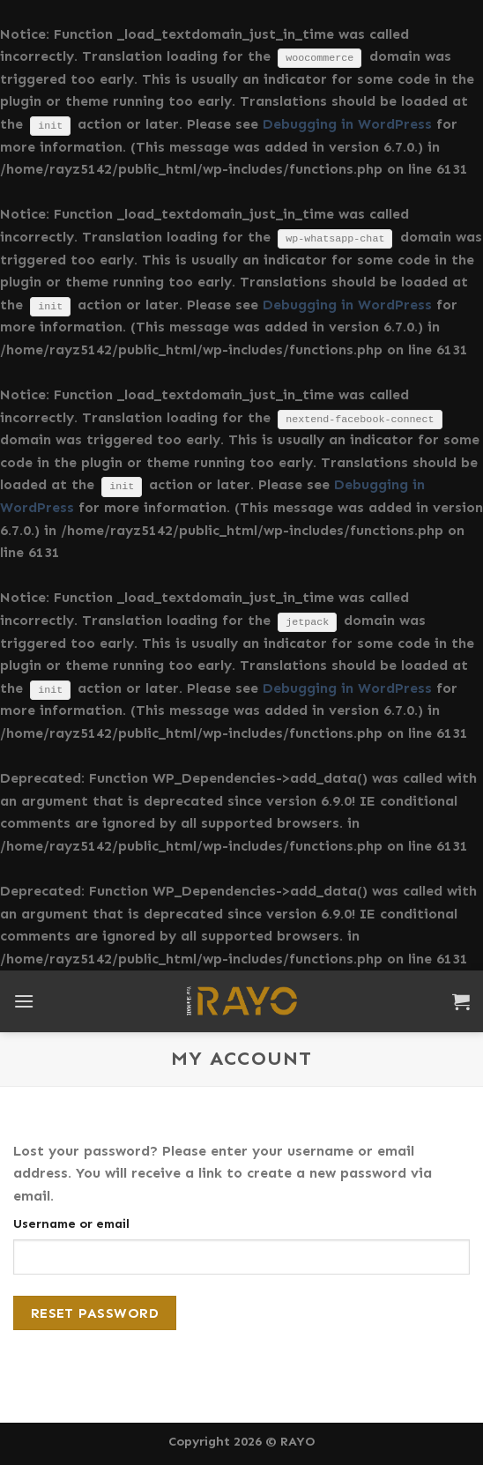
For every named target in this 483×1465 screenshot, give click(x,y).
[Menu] (23, 1001)
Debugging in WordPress (347, 123)
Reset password (95, 1313)
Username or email (71, 1223)
